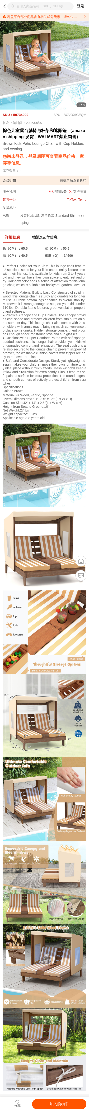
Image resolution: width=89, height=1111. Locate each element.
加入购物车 (59, 1104)
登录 (80, 6)
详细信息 (12, 237)
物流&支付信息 (44, 237)
